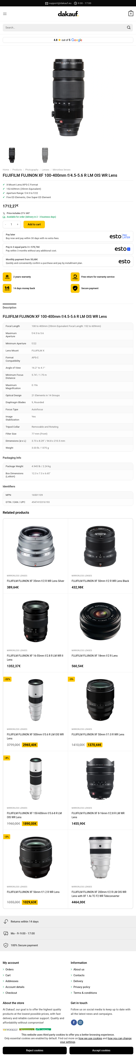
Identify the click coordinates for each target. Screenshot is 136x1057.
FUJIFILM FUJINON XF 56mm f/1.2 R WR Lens (33, 892)
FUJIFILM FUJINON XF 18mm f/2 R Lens (95, 655)
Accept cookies (101, 1050)
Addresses (11, 981)
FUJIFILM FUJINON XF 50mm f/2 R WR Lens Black (100, 580)
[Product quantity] (11, 224)
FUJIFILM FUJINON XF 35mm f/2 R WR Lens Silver (35, 580)
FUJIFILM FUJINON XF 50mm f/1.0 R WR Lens (98, 734)
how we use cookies (90, 1038)
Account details (14, 987)
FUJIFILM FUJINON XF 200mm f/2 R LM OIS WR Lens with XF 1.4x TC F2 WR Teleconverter (99, 894)
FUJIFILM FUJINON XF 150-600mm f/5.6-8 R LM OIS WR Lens (34, 815)
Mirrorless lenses (61, 169)
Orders (9, 969)
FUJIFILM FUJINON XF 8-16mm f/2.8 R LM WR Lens (98, 815)
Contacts (78, 975)
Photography (31, 169)
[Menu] (5, 14)
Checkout (11, 993)
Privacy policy (81, 987)
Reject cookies (34, 1050)
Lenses (45, 169)
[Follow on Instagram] (80, 1022)
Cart (8, 975)
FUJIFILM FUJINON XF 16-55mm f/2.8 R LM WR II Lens (35, 657)
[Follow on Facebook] (74, 1022)
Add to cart (34, 224)
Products (17, 169)
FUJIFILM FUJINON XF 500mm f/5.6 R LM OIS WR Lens (35, 736)
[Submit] (129, 27)
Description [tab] (9, 307)
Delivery (78, 981)
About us (78, 969)
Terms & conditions (85, 993)
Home (6, 169)
